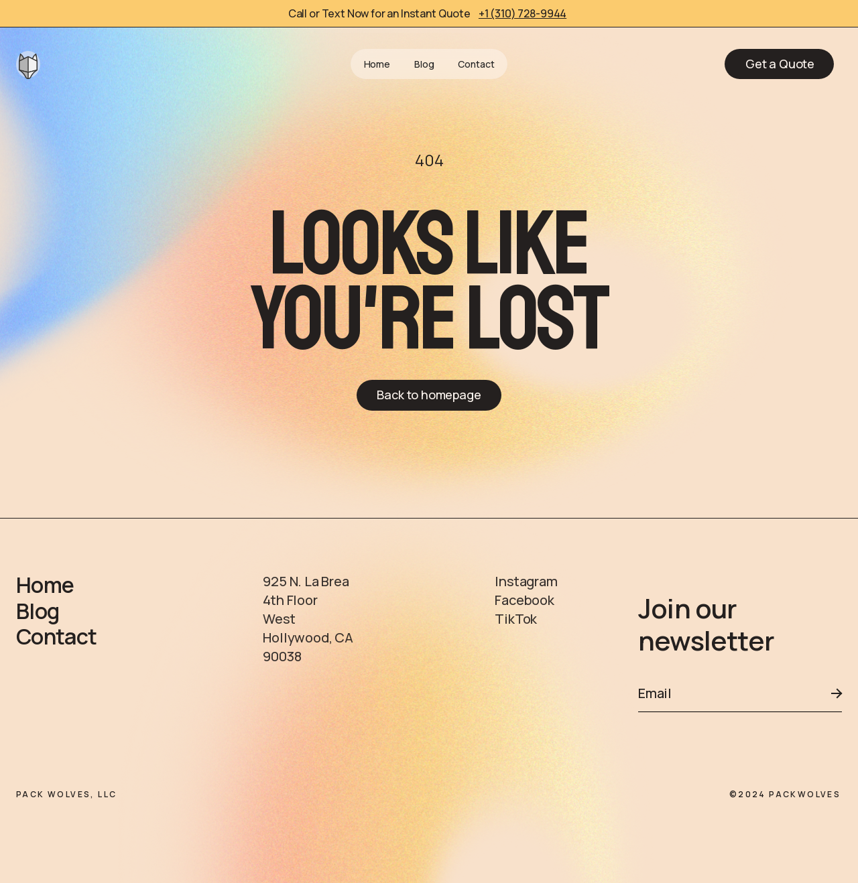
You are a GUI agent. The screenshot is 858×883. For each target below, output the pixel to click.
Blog (424, 64)
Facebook (524, 600)
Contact (476, 64)
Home (377, 64)
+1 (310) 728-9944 (522, 13)
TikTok (516, 619)
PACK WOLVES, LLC (66, 794)
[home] (28, 64)
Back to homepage (429, 395)
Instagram (526, 581)
